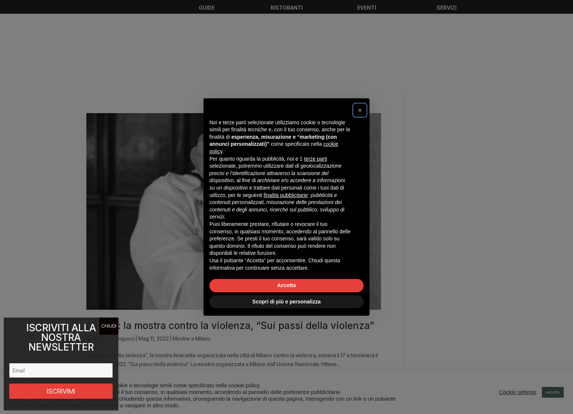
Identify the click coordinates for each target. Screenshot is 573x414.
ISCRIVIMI (61, 391)
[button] (360, 110)
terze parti (315, 159)
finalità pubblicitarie (286, 195)
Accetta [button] (286, 285)
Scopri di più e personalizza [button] (286, 302)
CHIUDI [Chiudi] (108, 326)
